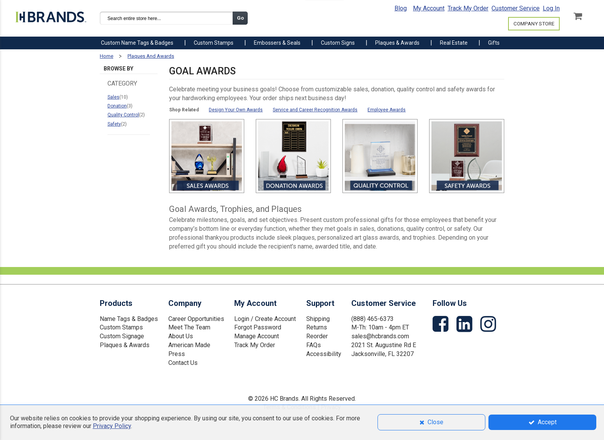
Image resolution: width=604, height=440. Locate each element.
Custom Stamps (121, 327)
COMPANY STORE (533, 24)
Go (240, 18)
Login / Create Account (265, 318)
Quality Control (123, 115)
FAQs (313, 345)
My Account (429, 8)
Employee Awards (386, 110)
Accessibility (323, 353)
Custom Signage (122, 336)
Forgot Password (257, 327)
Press (176, 353)
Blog (400, 8)
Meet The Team (189, 327)
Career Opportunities (196, 318)
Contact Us (183, 362)
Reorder (317, 336)
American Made (189, 345)
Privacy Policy (112, 426)
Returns (316, 327)
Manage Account (256, 336)
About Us (180, 336)
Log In (551, 8)
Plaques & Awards (124, 345)
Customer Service (516, 8)
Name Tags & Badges (129, 318)
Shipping (318, 318)
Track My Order (468, 8)
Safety (114, 124)
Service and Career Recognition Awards (315, 110)
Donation (117, 106)
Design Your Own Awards (236, 110)
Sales (113, 97)
